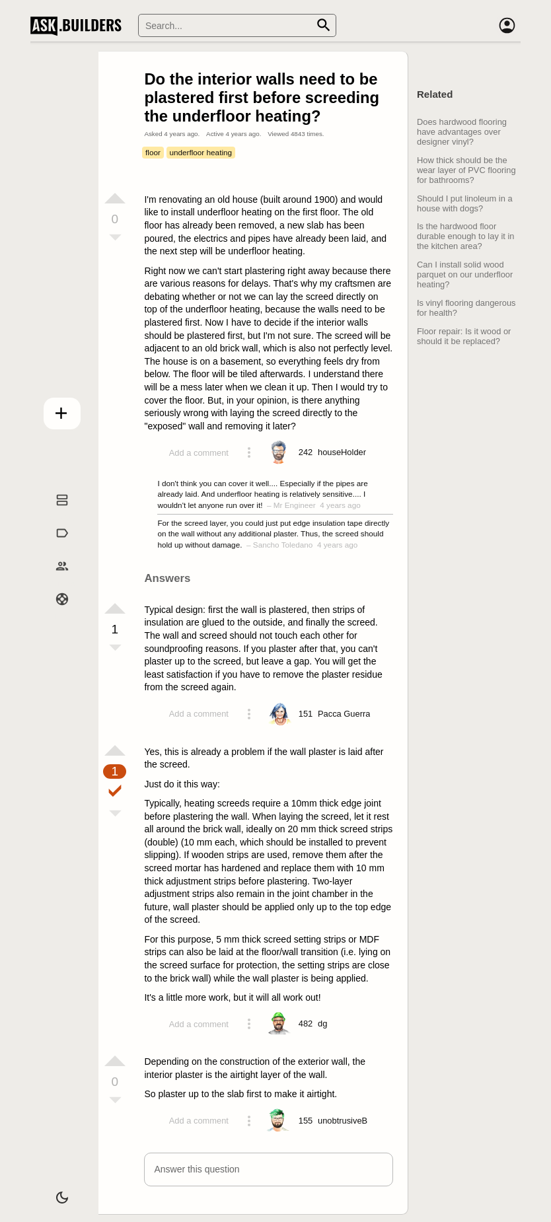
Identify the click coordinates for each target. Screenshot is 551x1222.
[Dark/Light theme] (53, 1192)
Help (53, 612)
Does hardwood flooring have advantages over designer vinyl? (462, 132)
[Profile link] (342, 452)
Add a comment (199, 453)
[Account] (507, 26)
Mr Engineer (295, 505)
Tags (53, 547)
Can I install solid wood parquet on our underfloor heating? (465, 274)
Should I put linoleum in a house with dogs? (465, 203)
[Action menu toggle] (249, 452)
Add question (53, 410)
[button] (268, 1169)
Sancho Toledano (283, 544)
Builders (53, 580)
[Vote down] (115, 238)
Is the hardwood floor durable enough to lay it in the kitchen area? (465, 236)
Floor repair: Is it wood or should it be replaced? (464, 336)
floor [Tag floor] (153, 152)
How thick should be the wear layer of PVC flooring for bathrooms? (466, 170)
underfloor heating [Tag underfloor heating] (200, 152)
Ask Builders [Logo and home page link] (79, 26)
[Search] (237, 25)
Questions (53, 514)
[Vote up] (115, 198)
